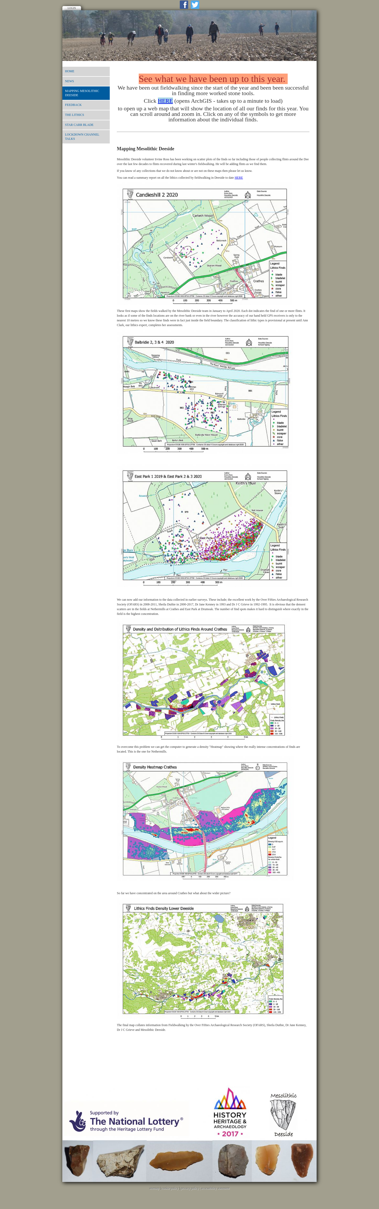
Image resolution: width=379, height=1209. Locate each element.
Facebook (184, 5)
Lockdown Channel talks (82, 137)
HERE (239, 177)
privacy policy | (191, 1188)
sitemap (154, 1188)
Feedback (73, 105)
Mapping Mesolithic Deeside (82, 93)
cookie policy (169, 1188)
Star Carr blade (79, 125)
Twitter (195, 5)
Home (69, 71)
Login (72, 8)
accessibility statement (215, 1188)
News (69, 81)
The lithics (74, 115)
